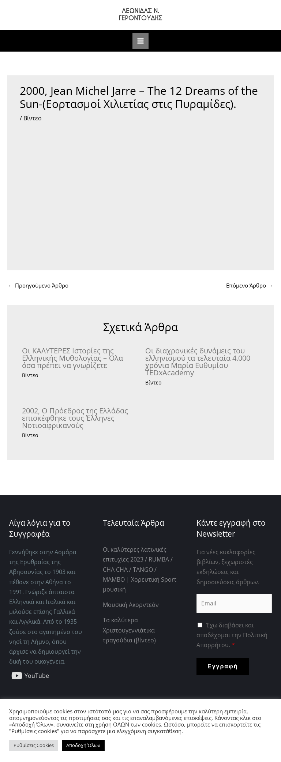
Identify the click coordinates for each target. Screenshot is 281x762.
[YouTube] (30, 675)
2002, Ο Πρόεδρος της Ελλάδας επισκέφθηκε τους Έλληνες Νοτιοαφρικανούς (75, 418)
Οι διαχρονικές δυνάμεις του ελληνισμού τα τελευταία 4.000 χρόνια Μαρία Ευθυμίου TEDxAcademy (197, 362)
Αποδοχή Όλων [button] (83, 745)
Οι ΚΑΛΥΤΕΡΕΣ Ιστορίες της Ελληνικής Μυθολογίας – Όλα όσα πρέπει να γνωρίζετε (72, 358)
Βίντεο (32, 118)
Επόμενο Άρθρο (249, 285)
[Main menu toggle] (140, 41)
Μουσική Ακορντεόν (131, 605)
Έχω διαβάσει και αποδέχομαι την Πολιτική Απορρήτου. (231, 635)
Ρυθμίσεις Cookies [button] (34, 745)
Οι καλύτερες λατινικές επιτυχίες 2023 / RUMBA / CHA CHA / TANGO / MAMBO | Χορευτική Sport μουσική (139, 569)
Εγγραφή (222, 666)
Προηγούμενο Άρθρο (38, 285)
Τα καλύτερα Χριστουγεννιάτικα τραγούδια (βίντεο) (129, 630)
